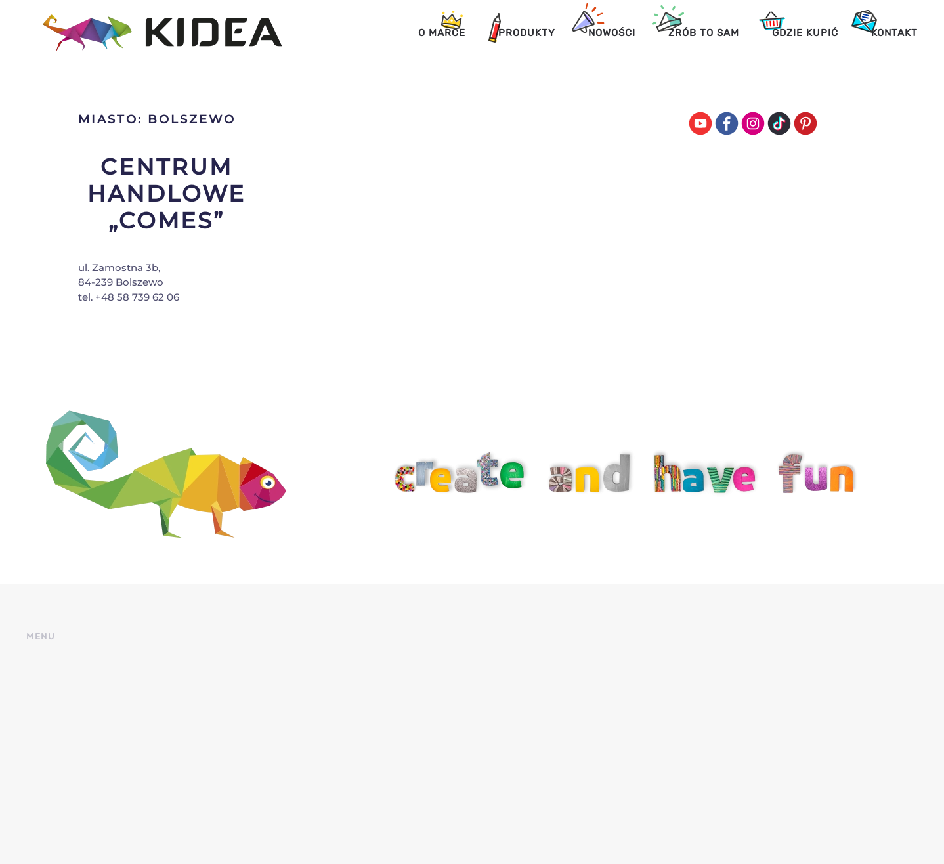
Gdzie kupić (805, 33)
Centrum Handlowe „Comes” (166, 193)
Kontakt (894, 33)
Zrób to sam (703, 33)
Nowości (611, 33)
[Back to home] (154, 33)
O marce (441, 33)
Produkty (526, 33)
